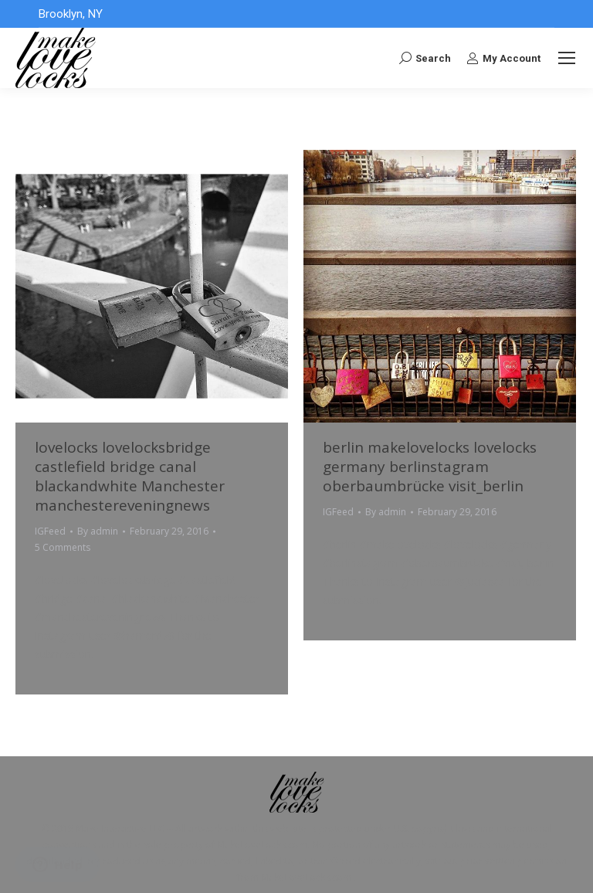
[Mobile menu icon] (567, 58)
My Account (503, 58)
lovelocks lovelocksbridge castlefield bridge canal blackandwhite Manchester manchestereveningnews (130, 476)
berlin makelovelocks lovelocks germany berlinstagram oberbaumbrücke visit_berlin (430, 466)
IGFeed (50, 531)
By (97, 531)
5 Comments (62, 547)
